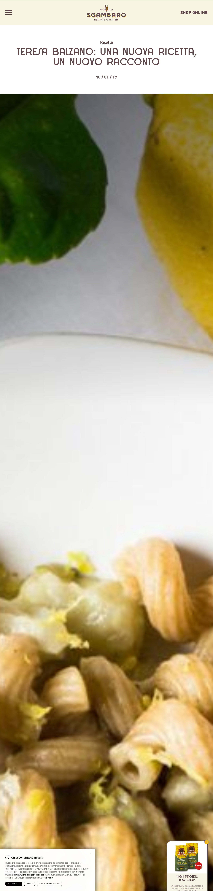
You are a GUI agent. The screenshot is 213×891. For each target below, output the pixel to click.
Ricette (106, 42)
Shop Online (194, 12)
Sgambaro (106, 12)
